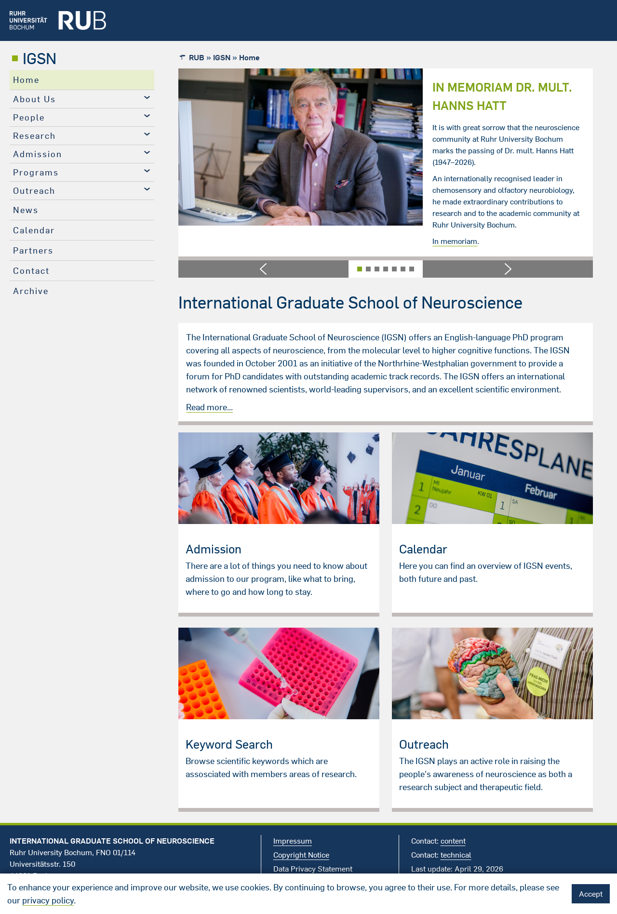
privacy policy (48, 900)
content (453, 841)
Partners (33, 250)
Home (26, 79)
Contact (31, 270)
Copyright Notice (301, 855)
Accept (591, 894)
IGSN (39, 58)
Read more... (209, 407)
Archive (31, 290)
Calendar (34, 230)
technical (456, 855)
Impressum (292, 841)
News (26, 209)
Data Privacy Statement (312, 869)
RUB (196, 57)
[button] (263, 269)
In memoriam (454, 241)
